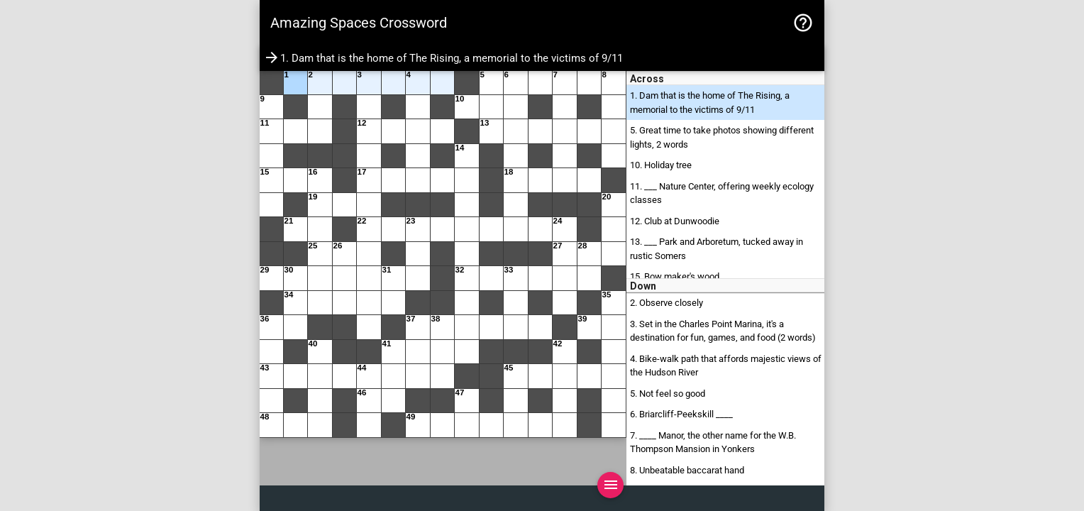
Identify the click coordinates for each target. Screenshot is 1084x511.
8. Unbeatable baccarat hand (687, 470)
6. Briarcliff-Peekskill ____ (681, 414)
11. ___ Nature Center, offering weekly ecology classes (722, 193)
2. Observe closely (666, 302)
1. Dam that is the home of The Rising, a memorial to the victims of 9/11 (710, 102)
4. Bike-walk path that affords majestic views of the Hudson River (726, 365)
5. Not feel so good (667, 393)
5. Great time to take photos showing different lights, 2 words (722, 137)
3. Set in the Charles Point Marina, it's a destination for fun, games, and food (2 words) (723, 331)
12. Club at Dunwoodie (674, 221)
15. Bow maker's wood (674, 276)
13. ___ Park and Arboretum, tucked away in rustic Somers (716, 248)
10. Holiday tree (661, 165)
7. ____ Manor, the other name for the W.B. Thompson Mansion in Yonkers (713, 442)
